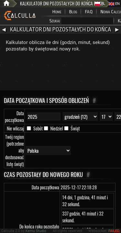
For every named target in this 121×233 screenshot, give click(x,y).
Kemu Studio (35, 231)
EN (114, 4)
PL (100, 4)
